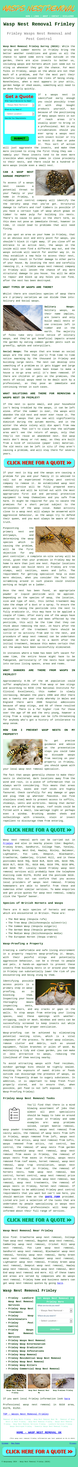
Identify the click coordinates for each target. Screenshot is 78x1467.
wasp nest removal (55, 1179)
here (60, 1283)
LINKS (36, 16)
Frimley (8, 843)
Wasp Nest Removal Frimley (29, 1291)
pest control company (32, 200)
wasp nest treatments (32, 1182)
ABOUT (45, 16)
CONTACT (55, 16)
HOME (28, 16)
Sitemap (5, 1443)
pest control (66, 1189)
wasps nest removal (47, 882)
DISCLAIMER (68, 16)
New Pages (15, 1443)
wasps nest (67, 133)
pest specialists (62, 1112)
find (13, 1237)
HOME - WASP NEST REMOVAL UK (39, 1432)
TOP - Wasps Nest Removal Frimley (26, 1414)
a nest (34, 81)
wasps (21, 64)
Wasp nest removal (16, 840)
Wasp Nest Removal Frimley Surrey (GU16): (32, 46)
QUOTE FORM (52, 1196)
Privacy (73, 1443)
